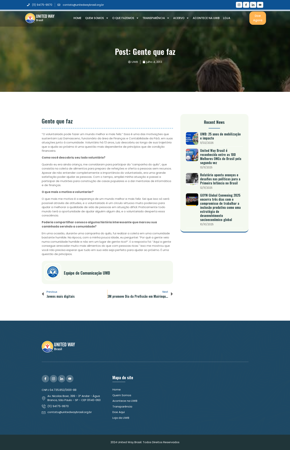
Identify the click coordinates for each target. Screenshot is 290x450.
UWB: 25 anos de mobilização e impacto (220, 136)
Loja (226, 18)
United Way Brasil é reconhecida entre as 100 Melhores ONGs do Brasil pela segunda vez (220, 156)
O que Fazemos (125, 18)
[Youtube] (260, 5)
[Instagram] (239, 5)
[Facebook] (246, 5)
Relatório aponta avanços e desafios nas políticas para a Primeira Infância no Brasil (220, 178)
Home (77, 18)
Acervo (181, 18)
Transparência (156, 18)
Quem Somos (97, 18)
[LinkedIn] (253, 5)
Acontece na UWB (206, 18)
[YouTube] (69, 378)
